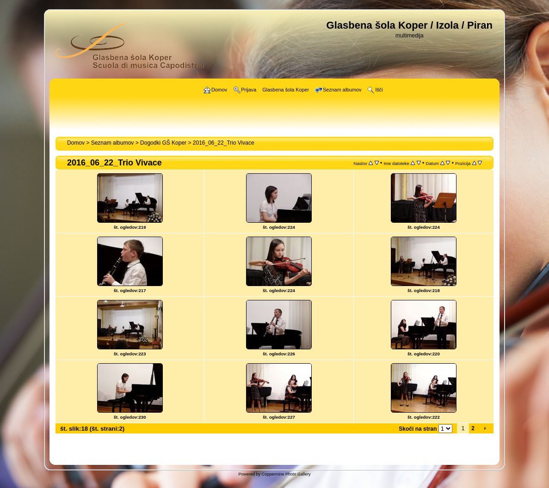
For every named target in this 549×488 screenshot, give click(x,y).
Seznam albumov (112, 143)
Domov (76, 143)
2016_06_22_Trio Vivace (223, 143)
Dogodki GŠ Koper (163, 143)
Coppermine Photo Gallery (285, 474)
